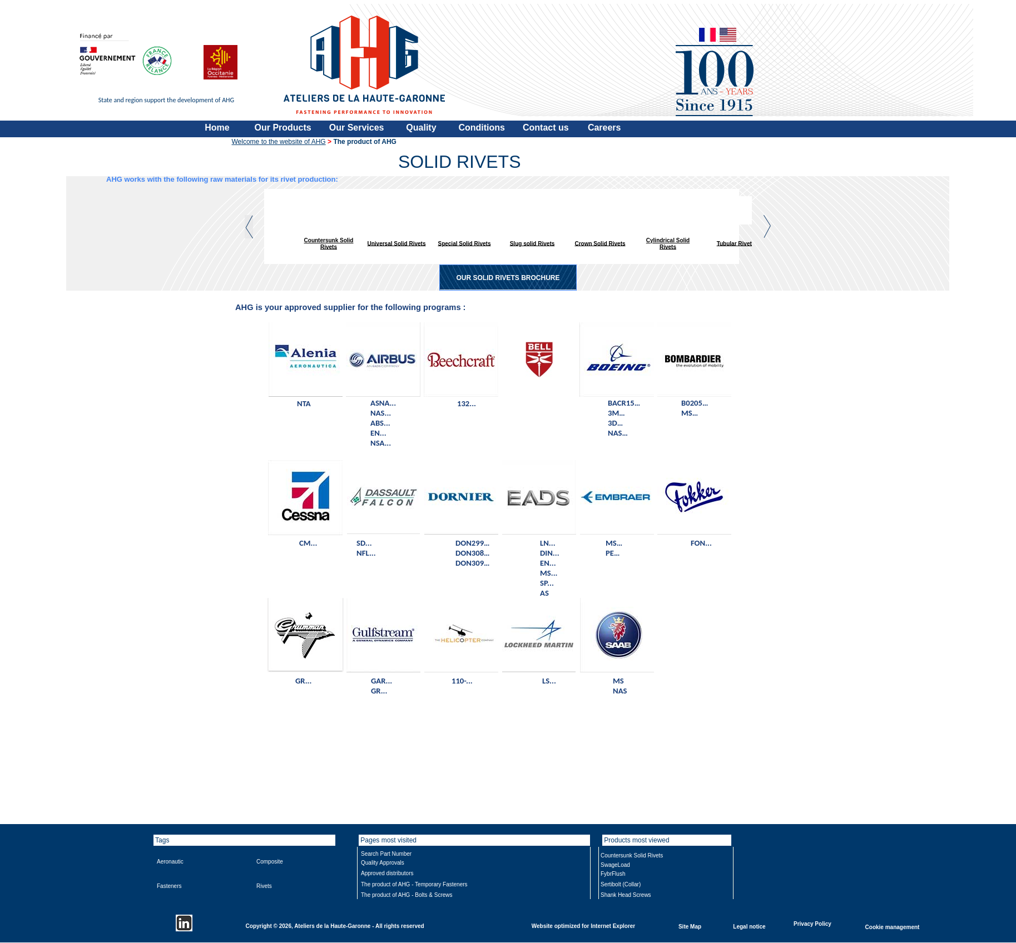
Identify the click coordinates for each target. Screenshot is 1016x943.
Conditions (481, 127)
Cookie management (892, 927)
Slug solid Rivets (532, 243)
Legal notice (749, 926)
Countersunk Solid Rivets (329, 243)
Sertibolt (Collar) (621, 884)
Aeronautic (170, 862)
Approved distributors (387, 873)
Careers (604, 127)
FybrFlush (613, 874)
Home (217, 127)
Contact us (546, 127)
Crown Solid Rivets (599, 243)
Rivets (264, 886)
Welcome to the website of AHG (279, 142)
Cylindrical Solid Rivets (668, 243)
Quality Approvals (382, 863)
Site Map (689, 926)
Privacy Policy (812, 923)
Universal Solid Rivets (396, 243)
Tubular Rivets (736, 243)
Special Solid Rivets (464, 243)
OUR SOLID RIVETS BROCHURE (507, 278)
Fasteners (169, 886)
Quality (421, 127)
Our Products (283, 127)
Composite (269, 862)
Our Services (356, 127)
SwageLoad (615, 865)
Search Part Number (386, 854)
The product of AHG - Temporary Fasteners (414, 884)
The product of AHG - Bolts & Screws (407, 895)
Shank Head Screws (626, 895)
